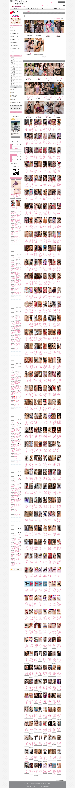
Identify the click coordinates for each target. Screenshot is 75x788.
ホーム (17, 9)
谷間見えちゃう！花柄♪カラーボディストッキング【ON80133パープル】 (59, 478)
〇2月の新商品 (12, 71)
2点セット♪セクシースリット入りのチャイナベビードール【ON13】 (31, 141)
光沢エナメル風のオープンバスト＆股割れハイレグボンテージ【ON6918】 (50, 645)
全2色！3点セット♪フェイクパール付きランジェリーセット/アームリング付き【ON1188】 (58, 78)
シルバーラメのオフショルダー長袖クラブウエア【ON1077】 (54, 449)
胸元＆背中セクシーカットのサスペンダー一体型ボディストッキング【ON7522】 (26, 478)
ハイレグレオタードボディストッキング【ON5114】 (31, 561)
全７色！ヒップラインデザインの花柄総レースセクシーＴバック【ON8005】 (16, 273)
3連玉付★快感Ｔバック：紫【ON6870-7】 (50, 771)
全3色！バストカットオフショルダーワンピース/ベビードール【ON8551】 (16, 466)
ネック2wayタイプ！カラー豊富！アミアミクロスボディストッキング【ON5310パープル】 (36, 156)
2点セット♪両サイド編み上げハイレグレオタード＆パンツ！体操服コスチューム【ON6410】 (26, 142)
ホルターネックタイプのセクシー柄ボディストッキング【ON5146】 (16, 418)
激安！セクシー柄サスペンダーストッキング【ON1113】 (45, 743)
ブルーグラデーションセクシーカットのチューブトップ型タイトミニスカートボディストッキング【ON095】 (59, 241)
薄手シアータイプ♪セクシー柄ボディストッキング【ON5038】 (45, 491)
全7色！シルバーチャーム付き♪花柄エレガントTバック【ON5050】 (36, 645)
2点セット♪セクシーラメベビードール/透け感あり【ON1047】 (40, 267)
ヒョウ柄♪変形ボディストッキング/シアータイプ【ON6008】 (45, 533)
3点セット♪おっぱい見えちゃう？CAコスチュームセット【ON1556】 (36, 183)
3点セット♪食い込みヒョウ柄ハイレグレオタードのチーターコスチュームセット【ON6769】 (40, 422)
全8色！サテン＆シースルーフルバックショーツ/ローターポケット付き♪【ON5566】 (16, 340)
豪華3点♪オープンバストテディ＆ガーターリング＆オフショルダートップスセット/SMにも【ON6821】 (36, 366)
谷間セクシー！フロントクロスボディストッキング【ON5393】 (36, 687)
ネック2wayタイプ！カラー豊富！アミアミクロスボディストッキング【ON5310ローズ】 (40, 156)
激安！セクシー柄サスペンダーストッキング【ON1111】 (40, 659)
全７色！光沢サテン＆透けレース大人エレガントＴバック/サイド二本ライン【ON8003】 (40, 604)
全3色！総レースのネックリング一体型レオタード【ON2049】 (36, 211)
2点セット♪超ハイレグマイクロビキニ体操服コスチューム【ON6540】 (54, 534)
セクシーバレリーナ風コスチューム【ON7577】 (50, 197)
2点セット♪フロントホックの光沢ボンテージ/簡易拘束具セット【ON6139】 (16, 470)
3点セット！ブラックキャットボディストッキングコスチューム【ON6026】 (26, 548)
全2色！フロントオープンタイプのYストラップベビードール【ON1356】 (50, 324)
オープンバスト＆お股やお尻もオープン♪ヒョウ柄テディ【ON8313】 (50, 337)
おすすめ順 (56, 18)
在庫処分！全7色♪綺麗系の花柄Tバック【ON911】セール (59, 169)
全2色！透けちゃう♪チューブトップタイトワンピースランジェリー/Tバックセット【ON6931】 (26, 156)
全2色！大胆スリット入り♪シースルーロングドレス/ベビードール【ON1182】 (31, 506)
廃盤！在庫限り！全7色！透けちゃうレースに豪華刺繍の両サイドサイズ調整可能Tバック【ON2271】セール (59, 633)
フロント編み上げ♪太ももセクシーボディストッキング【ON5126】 (45, 645)
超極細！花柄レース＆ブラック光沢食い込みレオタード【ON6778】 (16, 349)
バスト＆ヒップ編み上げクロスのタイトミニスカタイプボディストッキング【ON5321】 (26, 212)
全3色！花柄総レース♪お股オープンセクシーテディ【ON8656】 (36, 393)
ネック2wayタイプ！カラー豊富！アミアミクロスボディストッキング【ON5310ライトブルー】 (50, 156)
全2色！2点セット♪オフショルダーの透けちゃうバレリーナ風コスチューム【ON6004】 (28, 97)
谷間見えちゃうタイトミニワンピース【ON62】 (45, 701)
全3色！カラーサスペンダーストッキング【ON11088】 (16, 362)
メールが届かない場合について (16, 102)
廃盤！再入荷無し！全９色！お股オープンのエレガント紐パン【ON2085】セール (16, 281)
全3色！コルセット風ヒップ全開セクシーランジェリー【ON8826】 (54, 393)
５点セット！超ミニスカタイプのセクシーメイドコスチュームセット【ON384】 (31, 744)
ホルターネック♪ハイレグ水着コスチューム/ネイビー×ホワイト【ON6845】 (45, 562)
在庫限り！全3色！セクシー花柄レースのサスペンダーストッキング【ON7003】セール (45, 688)
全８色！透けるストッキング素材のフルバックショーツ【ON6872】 (16, 253)
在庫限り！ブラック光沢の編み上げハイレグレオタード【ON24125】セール (31, 226)
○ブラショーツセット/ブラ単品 (15, 48)
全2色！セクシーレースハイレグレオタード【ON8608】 (59, 393)
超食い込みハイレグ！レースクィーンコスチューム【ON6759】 (45, 421)
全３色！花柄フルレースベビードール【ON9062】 (36, 309)
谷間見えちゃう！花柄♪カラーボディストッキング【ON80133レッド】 (50, 478)
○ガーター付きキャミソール (14, 39)
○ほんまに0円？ (12, 30)
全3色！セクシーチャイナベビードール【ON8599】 (45, 351)
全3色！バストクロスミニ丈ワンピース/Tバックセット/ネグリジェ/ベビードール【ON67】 (31, 380)
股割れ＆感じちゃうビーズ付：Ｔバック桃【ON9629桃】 (54, 771)
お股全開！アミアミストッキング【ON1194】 (54, 742)
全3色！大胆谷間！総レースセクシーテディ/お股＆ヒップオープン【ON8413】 (31, 338)
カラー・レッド (12, 81)
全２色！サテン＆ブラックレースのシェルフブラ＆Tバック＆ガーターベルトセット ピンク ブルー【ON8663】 (50, 297)
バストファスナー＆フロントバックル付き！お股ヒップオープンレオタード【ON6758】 (26, 422)
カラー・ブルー (12, 83)
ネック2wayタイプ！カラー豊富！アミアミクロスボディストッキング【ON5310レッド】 (45, 156)
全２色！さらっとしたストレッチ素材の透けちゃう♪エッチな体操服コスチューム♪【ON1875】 (31, 478)
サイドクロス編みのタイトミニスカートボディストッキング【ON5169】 (45, 282)
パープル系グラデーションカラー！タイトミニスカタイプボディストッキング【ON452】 (26, 702)
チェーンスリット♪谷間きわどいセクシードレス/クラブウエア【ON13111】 (40, 492)
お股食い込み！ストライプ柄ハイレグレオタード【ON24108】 (59, 127)
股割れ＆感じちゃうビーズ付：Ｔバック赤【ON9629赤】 (36, 589)
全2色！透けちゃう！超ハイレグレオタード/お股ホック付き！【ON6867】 (50, 254)
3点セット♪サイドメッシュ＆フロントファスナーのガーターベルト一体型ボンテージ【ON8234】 (58, 97)
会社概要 (12, 89)
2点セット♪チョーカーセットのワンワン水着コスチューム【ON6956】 (16, 425)
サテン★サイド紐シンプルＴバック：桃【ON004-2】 (45, 771)
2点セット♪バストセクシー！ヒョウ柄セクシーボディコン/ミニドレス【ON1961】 (16, 530)
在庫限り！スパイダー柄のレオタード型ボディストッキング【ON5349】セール (45, 212)
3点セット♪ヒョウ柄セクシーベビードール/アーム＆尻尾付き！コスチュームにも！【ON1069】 (31, 282)
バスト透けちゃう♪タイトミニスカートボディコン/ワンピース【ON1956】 (16, 523)
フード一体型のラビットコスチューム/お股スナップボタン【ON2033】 (31, 450)
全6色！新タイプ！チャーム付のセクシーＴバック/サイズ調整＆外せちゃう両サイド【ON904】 (31, 604)
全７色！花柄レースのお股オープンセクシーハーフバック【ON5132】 (16, 289)
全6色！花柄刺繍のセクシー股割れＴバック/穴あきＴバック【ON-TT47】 (54, 590)
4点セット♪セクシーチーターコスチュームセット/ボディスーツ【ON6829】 (45, 268)
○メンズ (11, 53)
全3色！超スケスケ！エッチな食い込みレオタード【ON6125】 (16, 261)
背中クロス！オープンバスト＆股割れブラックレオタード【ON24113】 (59, 673)
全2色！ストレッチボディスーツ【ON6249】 (50, 518)
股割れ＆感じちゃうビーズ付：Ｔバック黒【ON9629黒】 (26, 589)
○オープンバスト (13, 63)
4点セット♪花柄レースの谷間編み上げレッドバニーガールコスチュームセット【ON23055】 (54, 268)
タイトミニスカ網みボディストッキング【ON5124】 (36, 561)
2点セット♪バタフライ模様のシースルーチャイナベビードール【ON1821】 (36, 240)
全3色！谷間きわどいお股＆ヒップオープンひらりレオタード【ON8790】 (59, 380)
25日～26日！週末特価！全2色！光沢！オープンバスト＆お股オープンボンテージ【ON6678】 (45, 408)
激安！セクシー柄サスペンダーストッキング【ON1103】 (16, 437)
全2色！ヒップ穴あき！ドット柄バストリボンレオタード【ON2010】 (36, 421)
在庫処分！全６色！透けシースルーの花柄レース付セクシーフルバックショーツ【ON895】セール (36, 619)
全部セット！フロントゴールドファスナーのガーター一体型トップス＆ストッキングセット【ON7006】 (31, 465)
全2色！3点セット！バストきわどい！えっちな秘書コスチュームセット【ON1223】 (36, 170)
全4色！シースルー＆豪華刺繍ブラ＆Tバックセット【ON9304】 (26, 407)
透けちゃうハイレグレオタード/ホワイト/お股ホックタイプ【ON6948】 (59, 142)
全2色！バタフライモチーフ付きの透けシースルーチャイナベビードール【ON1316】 (36, 380)
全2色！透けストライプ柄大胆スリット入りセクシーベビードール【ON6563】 (59, 366)
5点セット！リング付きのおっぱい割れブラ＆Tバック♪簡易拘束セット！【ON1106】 (36, 324)
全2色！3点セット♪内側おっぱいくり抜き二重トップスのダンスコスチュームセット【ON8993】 (40, 436)
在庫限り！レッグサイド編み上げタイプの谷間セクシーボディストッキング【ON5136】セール (50, 689)
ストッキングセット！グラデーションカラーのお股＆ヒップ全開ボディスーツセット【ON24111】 (31, 660)
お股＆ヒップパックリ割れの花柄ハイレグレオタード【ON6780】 (54, 435)
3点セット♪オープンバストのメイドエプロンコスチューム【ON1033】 (59, 268)
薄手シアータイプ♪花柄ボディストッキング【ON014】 (59, 253)
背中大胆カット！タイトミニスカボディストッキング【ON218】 (49, 547)
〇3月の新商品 (12, 72)
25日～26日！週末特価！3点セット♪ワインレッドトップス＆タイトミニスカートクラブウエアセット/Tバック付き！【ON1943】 (26, 578)
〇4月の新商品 (12, 74)
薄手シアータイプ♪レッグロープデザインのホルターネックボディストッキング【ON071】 (54, 492)
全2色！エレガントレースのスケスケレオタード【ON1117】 (54, 281)
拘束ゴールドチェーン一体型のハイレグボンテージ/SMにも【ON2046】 (16, 519)
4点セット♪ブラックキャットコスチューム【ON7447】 (59, 533)
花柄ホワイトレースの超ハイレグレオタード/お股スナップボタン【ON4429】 (40, 715)
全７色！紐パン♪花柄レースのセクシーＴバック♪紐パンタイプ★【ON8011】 (16, 220)
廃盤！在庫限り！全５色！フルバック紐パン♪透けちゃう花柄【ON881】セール (16, 277)
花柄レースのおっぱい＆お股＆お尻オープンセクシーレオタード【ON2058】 (36, 128)
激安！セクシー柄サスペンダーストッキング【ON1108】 (40, 743)
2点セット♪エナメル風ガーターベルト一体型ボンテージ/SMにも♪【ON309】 (16, 378)
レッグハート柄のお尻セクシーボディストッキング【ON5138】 (59, 225)
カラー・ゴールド (13, 84)
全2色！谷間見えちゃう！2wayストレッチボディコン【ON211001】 (26, 491)
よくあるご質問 (13, 96)
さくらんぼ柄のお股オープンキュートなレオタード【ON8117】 (40, 169)
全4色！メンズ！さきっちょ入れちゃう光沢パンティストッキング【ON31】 (54, 380)
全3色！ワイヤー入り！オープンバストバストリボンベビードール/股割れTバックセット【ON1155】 (36, 338)
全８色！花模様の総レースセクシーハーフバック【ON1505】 (16, 216)
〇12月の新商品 (12, 68)
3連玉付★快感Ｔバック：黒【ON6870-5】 (54, 575)
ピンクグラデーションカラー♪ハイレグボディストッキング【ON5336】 (40, 128)
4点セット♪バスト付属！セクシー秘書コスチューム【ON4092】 (26, 435)
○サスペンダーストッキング (14, 33)
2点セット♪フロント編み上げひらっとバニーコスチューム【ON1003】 (36, 268)
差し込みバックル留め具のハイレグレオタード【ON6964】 (48, 35)
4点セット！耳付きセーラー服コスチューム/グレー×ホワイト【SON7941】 (36, 757)
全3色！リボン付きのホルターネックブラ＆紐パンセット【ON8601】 (26, 365)
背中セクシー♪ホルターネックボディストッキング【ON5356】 (54, 141)
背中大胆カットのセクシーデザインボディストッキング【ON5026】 (48, 116)
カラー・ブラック (13, 75)
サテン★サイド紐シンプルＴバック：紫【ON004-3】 (40, 575)
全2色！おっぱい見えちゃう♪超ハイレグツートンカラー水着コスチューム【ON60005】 (54, 226)
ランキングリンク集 (14, 99)
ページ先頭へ (60, 780)
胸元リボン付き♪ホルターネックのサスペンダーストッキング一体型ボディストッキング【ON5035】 (40, 478)
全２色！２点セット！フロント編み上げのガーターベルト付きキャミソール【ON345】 (54, 464)
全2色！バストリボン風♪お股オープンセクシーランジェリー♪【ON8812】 (36, 408)
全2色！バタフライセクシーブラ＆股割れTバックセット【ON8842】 (26, 729)
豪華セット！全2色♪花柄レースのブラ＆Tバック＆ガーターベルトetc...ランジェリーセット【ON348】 (54, 129)
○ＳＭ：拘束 (12, 59)
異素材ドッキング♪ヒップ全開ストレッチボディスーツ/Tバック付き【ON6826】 (50, 562)
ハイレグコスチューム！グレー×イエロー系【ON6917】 (40, 239)
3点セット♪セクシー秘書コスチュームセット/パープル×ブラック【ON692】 (50, 659)
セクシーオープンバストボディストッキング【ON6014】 (36, 519)
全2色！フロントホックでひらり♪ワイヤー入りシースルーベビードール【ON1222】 (36, 352)
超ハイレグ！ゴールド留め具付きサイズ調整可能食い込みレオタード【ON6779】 (59, 422)
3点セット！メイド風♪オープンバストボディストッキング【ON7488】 (26, 743)
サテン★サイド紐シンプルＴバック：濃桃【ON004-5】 (50, 575)
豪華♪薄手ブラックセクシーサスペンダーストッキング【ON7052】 (16, 441)
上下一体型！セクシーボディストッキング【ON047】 (54, 519)
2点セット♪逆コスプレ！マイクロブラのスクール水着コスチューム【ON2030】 (54, 562)
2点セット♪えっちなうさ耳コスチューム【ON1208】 (36, 701)
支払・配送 (28, 783)
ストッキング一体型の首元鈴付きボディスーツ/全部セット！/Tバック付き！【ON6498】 (40, 688)
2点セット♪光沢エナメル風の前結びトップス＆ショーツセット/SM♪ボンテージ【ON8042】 (31, 128)
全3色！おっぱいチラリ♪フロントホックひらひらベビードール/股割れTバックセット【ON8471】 (40, 352)
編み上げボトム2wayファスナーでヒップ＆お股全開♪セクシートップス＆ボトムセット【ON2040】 (26, 758)
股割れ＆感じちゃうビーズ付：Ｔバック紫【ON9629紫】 (40, 589)
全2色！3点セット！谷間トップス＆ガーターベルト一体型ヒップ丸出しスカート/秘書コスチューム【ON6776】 (31, 269)
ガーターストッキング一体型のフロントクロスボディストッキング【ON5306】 (58, 116)
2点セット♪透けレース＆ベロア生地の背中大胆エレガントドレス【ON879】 (40, 254)
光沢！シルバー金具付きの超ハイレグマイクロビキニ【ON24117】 (16, 555)
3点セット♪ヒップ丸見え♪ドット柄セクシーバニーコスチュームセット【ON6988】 (45, 478)
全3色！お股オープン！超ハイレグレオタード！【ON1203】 (38, 97)
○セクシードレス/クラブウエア (15, 42)
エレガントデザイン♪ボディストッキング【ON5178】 (31, 155)
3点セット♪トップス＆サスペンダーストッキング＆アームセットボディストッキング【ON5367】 (54, 212)
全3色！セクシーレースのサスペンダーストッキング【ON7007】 (16, 409)
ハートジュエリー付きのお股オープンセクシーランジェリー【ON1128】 (54, 254)
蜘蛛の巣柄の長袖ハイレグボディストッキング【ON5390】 (58, 35)
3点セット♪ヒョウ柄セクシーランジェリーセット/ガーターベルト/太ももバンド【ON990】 (49, 282)
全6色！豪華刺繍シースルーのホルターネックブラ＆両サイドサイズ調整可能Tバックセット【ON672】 (40, 338)
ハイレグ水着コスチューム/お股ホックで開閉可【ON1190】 (40, 771)
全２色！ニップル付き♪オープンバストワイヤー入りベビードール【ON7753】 (45, 310)
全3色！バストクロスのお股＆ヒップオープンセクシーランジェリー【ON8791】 (50, 380)
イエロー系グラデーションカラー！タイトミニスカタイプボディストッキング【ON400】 (31, 240)
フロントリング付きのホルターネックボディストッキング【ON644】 (29, 116)
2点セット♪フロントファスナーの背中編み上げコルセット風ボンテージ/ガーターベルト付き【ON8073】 (36, 255)
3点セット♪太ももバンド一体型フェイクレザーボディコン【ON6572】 (54, 548)
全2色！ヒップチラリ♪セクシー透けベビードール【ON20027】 (50, 309)
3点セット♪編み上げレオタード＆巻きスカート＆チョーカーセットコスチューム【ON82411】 (40, 450)
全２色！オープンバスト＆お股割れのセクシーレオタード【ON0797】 (40, 310)
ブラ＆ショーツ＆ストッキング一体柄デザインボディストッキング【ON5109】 (31, 715)
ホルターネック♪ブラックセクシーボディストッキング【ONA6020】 (26, 533)
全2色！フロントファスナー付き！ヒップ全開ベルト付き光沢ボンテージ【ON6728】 (16, 421)
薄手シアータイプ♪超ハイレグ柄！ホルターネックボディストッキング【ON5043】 (50, 492)
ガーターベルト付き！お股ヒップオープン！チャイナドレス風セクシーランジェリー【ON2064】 (54, 198)
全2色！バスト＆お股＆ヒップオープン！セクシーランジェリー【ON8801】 (16, 336)
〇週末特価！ (12, 57)
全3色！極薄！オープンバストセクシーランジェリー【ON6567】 (26, 379)
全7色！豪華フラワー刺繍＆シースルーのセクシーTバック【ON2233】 (16, 297)
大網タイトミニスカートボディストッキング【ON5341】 (54, 155)
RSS (14, 569)
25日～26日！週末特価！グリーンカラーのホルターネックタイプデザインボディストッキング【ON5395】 (50, 227)
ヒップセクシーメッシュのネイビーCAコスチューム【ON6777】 (31, 421)
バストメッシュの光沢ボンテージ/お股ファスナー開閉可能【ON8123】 (31, 324)
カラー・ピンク (12, 78)
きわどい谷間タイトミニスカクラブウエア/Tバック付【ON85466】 (31, 533)
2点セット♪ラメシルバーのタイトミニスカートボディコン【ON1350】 (16, 559)
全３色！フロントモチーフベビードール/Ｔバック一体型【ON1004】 (59, 295)
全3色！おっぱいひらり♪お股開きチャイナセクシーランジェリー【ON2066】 (54, 184)
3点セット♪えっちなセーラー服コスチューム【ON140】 (26, 673)
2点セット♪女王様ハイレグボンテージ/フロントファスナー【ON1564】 (59, 156)
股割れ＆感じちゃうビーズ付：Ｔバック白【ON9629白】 (45, 589)
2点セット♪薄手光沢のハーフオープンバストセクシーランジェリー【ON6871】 (40, 282)
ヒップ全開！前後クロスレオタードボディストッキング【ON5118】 (40, 562)
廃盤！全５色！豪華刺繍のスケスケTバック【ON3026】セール (16, 212)
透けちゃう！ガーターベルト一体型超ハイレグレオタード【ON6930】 (16, 539)
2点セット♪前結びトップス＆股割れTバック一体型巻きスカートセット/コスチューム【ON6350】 (48, 97)
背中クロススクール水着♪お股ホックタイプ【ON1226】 (45, 519)
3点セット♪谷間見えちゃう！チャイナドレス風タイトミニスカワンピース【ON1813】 (31, 212)
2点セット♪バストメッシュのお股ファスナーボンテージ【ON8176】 (45, 253)
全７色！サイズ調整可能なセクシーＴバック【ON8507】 (54, 617)
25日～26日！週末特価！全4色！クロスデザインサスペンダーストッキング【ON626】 (40, 212)
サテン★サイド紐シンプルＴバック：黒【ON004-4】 (45, 575)
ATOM (18, 569)
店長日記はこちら (15, 137)
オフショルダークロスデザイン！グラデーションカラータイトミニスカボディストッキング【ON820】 (31, 703)
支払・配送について (30, 9)
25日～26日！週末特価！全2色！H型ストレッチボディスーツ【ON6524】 (40, 534)
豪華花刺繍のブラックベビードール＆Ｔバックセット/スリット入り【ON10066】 (54, 324)
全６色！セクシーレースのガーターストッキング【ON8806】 (16, 249)
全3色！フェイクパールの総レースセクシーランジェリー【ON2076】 (16, 397)
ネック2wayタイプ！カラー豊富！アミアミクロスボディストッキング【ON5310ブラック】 (54, 660)
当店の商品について (14, 98)
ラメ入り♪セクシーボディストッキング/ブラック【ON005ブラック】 (59, 491)
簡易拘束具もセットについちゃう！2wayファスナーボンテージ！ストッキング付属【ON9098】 (54, 310)
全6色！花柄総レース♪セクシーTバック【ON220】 (45, 631)
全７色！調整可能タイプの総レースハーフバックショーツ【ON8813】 (16, 293)
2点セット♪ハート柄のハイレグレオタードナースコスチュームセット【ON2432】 (50, 268)
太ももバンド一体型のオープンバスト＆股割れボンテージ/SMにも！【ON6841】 (16, 353)
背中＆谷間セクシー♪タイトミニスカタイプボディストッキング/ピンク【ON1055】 (45, 296)
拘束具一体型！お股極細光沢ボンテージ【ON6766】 (50, 435)
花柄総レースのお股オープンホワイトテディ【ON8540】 (31, 351)
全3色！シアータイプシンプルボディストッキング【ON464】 (36, 295)
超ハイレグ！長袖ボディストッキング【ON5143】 (26, 267)
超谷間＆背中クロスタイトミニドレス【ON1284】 (31, 757)
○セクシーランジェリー (14, 36)
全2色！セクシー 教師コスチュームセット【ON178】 (45, 169)
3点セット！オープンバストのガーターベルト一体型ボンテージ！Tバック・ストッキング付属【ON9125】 (59, 311)
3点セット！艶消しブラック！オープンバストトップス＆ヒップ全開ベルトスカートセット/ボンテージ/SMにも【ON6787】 (50, 731)
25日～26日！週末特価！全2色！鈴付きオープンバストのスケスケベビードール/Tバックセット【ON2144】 (45, 143)
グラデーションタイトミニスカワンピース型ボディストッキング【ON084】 (31, 296)
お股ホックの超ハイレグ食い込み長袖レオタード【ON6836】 (36, 281)
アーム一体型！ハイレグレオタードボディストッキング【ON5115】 (59, 547)
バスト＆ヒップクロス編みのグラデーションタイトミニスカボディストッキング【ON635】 (36, 716)
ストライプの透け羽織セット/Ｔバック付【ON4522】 (54, 295)
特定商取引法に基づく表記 (35, 783)
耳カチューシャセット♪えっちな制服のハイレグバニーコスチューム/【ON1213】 (26, 128)
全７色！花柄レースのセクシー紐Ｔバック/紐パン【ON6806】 (59, 617)
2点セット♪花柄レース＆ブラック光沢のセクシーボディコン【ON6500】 (31, 548)
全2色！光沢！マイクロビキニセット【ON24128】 (16, 265)
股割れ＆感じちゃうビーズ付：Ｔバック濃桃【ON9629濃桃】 (16, 269)
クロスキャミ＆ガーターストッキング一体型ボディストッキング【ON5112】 (16, 489)
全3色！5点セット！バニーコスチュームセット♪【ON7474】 (16, 313)
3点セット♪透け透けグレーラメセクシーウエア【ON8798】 (26, 393)
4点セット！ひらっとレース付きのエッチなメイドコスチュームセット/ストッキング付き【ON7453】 (59, 506)
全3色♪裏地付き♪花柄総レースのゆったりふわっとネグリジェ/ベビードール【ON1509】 (26, 324)
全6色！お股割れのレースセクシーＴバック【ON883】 (45, 603)
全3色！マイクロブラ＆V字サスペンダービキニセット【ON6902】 (50, 239)
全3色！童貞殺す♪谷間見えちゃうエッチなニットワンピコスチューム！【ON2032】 (16, 327)
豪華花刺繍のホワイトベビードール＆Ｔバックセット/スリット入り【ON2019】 (45, 715)
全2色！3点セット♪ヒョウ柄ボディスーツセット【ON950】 (31, 771)
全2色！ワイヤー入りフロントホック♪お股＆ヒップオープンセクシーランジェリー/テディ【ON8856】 (40, 408)
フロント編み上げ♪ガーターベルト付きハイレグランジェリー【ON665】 (38, 116)
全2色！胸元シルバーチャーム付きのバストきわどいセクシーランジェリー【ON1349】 (31, 184)
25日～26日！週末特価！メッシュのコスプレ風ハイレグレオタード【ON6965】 (26, 226)
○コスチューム (12, 51)
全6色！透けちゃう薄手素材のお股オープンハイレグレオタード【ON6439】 (54, 352)
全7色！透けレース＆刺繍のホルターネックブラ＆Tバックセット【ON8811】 (16, 237)
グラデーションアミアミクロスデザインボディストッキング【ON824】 (26, 296)
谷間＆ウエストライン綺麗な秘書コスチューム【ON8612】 (59, 449)
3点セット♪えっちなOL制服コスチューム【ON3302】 (40, 673)
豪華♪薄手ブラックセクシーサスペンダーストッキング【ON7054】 (59, 463)
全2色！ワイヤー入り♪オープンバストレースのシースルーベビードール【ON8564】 (16, 477)
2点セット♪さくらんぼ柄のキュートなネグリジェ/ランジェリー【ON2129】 (26, 715)
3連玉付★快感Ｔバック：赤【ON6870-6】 (59, 575)
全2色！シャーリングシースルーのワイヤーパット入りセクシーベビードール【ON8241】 (50, 716)
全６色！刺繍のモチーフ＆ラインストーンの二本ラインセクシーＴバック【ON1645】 (16, 195)
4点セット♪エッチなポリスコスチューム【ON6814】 (36, 533)
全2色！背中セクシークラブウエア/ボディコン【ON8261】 (31, 519)
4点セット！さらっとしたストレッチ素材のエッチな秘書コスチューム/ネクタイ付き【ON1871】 (36, 478)
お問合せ (58, 9)
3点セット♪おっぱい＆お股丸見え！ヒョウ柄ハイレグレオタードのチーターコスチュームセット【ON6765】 (54, 423)
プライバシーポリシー (43, 783)
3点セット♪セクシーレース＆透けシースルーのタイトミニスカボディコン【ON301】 (59, 562)
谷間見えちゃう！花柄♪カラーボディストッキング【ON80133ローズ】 (54, 478)
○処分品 (11, 27)
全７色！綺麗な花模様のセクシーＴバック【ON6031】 (18, 207)
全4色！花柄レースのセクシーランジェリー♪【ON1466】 (16, 401)
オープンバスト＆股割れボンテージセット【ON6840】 (31, 253)
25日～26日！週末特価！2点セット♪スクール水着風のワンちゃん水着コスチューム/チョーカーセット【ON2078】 (36, 227)
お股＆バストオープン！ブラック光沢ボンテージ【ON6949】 (15, 551)
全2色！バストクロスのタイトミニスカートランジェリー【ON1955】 (38, 78)
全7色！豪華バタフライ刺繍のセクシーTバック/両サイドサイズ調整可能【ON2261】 (50, 632)
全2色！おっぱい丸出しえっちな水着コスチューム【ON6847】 (28, 78)
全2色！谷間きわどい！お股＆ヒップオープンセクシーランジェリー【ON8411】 (15, 527)
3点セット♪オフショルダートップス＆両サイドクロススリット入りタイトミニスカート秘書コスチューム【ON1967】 (45, 129)
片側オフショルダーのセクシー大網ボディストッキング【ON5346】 (29, 53)
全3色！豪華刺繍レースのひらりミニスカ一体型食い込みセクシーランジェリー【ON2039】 (48, 78)
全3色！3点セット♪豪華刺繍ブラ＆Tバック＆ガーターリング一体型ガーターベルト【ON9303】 (40, 380)
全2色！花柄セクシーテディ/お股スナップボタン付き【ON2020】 (36, 435)
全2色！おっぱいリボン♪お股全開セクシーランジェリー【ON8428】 (16, 309)
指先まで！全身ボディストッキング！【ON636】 (45, 547)
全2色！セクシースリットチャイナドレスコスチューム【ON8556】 (16, 481)
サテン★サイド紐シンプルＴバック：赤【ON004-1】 (36, 575)
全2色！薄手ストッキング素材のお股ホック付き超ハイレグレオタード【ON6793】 (31, 436)
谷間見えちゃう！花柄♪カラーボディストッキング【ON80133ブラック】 (16, 445)
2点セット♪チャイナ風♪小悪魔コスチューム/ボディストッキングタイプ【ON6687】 (26, 450)
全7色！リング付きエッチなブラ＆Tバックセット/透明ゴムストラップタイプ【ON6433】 (54, 366)
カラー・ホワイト (13, 80)
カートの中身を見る (16, 105)
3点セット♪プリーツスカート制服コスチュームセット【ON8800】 (16, 485)
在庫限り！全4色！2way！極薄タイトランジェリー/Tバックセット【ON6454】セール (59, 352)
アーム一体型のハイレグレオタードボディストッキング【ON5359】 (36, 141)
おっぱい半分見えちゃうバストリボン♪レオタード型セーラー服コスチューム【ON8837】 (31, 730)
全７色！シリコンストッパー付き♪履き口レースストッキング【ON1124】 (16, 224)
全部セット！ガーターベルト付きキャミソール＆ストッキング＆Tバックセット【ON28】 (36, 772)
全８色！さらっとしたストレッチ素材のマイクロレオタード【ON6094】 (26, 310)
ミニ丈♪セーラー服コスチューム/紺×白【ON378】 (59, 729)
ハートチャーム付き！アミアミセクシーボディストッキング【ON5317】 (26, 184)
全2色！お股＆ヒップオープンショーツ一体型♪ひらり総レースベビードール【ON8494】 (45, 394)
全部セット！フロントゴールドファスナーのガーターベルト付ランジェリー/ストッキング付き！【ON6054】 (26, 465)
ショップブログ (44, 9)
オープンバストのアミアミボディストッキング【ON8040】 (16, 306)
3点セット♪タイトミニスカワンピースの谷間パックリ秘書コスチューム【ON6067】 (16, 462)
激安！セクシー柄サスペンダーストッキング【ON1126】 (36, 463)
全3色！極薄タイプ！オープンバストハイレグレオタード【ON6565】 (40, 393)
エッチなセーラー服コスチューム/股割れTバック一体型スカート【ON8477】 (26, 520)
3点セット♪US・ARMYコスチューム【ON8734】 (50, 533)
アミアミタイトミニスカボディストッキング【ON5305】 (59, 197)
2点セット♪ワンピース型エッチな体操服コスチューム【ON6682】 (40, 729)
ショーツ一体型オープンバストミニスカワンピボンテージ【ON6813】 (16, 496)
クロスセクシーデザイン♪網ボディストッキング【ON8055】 (50, 449)
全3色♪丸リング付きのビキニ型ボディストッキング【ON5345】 (31, 169)
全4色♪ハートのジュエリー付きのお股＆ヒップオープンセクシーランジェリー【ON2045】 (26, 170)
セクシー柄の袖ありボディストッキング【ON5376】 (39, 34)
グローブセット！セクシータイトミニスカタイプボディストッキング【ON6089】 (40, 548)
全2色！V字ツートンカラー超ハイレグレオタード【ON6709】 (36, 729)
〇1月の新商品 (12, 69)
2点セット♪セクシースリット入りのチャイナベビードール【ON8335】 (59, 338)
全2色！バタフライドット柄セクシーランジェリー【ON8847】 (31, 407)
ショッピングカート (61, 2)
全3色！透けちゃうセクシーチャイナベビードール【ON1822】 (16, 515)
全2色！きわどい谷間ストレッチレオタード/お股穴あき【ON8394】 (50, 351)
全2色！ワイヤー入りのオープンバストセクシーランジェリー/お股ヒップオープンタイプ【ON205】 (26, 282)
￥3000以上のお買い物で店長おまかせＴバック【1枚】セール (16, 228)
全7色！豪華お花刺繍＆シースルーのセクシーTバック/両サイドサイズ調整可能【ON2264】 (54, 632)
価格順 (59, 18)
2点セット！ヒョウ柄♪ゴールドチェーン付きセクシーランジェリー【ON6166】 (26, 352)
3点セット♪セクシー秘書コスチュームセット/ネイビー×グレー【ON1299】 (45, 659)
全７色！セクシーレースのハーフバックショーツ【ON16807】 (54, 603)
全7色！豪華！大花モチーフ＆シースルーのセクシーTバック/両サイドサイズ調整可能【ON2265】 (26, 646)
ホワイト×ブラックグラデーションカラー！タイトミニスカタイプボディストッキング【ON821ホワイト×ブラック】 (45, 241)
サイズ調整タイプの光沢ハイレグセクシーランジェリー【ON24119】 (45, 197)
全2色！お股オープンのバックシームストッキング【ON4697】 (40, 463)
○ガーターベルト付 (13, 60)
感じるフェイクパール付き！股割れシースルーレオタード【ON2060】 (45, 673)
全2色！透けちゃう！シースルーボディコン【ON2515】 (28, 34)
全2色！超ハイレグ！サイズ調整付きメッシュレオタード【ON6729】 (54, 407)
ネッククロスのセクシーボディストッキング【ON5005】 (50, 463)
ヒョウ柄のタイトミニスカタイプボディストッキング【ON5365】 (50, 141)
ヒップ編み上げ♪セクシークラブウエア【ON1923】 (26, 561)
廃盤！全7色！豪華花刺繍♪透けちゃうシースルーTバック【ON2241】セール (40, 631)
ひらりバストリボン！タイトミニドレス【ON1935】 (26, 771)
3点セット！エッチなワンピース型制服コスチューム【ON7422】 (40, 505)
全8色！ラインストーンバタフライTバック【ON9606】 (31, 645)
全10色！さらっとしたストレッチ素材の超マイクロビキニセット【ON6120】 (31, 310)
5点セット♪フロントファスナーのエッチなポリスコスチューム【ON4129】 (54, 729)
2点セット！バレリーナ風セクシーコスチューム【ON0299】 (36, 505)
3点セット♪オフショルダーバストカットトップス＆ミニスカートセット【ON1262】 (16, 474)
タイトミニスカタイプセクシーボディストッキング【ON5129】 (40, 225)
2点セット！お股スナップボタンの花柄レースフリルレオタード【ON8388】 (54, 338)
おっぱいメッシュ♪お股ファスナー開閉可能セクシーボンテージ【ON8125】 (45, 324)
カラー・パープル (13, 77)
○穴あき (11, 62)
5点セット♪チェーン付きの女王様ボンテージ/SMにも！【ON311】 (45, 183)
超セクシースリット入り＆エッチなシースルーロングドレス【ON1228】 (36, 492)
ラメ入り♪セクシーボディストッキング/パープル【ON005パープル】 (26, 505)
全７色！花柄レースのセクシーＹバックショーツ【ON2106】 (31, 617)
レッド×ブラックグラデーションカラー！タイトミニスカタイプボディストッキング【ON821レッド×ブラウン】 (40, 297)
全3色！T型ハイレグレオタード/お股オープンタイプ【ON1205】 (16, 405)
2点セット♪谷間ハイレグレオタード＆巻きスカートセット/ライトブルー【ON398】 (49, 408)
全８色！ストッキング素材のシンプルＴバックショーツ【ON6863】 (16, 285)
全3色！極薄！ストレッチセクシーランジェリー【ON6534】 (40, 365)
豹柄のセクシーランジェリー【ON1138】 (59, 280)
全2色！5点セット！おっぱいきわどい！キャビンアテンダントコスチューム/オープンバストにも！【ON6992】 (50, 507)
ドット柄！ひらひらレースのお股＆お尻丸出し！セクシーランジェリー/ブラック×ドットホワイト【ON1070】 (26, 339)
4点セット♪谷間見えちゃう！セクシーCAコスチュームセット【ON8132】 (50, 170)
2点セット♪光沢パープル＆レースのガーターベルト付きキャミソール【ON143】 (16, 547)
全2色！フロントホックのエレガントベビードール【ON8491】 (50, 365)
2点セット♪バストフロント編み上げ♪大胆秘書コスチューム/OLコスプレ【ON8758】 (36, 548)
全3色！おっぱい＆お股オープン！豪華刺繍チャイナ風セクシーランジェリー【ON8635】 (31, 366)
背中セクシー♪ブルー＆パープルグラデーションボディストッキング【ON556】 (54, 240)
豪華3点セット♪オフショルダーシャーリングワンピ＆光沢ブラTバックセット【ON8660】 (45, 366)
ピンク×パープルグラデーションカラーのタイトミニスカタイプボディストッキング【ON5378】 (40, 142)
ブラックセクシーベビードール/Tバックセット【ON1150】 (59, 407)
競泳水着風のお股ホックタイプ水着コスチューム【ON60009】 (59, 687)
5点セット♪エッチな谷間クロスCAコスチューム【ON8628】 (59, 519)
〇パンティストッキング (14, 65)
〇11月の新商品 (12, 66)
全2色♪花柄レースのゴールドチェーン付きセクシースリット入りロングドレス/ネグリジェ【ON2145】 (50, 128)
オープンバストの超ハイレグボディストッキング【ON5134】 (40, 183)
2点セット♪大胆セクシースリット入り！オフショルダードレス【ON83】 (31, 576)
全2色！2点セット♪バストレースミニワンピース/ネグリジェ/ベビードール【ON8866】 (50, 394)
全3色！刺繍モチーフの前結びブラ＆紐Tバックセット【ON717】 (36, 449)
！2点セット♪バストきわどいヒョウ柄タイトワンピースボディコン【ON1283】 (16, 543)
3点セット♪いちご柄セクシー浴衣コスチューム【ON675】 (26, 239)
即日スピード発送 (14, 95)
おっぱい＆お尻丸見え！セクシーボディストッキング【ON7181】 (45, 505)
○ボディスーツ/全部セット (14, 45)
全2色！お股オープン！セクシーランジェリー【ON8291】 (45, 337)
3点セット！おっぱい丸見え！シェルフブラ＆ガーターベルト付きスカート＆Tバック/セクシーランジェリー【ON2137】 (40, 325)
